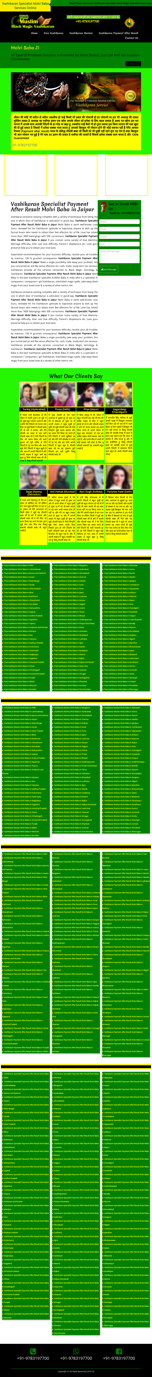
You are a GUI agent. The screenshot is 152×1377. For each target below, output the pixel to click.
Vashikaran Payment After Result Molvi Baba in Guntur (125, 1016)
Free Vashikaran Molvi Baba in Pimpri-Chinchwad (73, 623)
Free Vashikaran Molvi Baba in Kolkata (68, 581)
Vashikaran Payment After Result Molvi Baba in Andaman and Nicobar (22, 956)
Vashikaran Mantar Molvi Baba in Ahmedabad (72, 715)
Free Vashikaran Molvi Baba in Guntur (118, 666)
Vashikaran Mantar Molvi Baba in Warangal (121, 820)
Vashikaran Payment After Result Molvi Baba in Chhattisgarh (22, 1034)
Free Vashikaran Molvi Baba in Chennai (69, 577)
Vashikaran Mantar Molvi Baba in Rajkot (69, 800)
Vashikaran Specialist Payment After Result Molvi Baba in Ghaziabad (75, 1223)
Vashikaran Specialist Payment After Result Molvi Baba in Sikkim (25, 1308)
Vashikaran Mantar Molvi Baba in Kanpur (70, 742)
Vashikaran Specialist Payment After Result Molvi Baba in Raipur (125, 1145)
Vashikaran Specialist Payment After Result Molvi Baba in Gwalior (125, 1099)
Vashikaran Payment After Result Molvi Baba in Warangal (122, 1034)
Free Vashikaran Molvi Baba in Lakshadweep (21, 569)
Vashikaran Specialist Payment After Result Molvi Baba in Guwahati (125, 1168)
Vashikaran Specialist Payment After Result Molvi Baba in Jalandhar (125, 1230)
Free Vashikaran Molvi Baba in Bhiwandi (119, 654)
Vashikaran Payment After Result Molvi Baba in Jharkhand (22, 902)
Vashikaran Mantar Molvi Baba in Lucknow (70, 738)
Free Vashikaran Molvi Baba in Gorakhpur (120, 662)
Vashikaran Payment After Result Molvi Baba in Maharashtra (22, 925)
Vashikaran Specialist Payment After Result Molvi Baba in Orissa (25, 1277)
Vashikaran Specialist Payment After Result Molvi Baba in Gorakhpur (125, 1269)
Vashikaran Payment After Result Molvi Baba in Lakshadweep (22, 860)
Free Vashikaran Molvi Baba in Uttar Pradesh (21, 588)
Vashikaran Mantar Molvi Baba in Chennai (70, 719)
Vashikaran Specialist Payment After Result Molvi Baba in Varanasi (75, 1292)
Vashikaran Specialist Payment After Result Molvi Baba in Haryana (25, 1223)
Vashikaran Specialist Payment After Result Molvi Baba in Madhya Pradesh (25, 1230)
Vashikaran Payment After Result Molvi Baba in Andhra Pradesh (25, 937)
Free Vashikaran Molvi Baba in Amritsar (69, 685)
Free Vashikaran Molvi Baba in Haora (118, 569)
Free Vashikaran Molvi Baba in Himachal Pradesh (23, 662)
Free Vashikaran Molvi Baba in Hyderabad (70, 569)
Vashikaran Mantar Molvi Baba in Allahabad (121, 707)
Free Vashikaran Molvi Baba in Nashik (68, 646)
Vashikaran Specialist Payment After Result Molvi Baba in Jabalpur (125, 1107)
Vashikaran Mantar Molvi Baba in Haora (119, 711)
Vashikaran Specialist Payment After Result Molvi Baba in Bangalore (75, 1083)
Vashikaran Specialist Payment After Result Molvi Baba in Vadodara (75, 1215)
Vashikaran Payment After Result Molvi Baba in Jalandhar (122, 976)
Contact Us (131, 38)
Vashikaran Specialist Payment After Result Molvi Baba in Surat (75, 1122)
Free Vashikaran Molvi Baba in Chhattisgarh (21, 670)
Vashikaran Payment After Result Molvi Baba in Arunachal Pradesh (22, 1042)
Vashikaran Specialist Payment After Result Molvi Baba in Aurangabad (75, 1308)
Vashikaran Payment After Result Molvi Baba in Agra (74, 981)
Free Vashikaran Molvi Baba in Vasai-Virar (70, 666)
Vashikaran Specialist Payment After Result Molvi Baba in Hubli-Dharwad (125, 1184)
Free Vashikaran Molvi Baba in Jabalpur (119, 581)
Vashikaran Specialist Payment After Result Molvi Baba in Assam (25, 1099)
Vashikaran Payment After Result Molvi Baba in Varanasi (72, 1022)
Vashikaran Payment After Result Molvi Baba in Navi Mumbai (124, 856)
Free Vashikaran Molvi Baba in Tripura (18, 623)
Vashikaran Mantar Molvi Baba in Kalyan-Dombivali (74, 804)
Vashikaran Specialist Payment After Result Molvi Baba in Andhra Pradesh (25, 1176)
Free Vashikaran (53, 33)
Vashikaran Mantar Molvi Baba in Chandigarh (121, 750)
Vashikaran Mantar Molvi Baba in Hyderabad (71, 711)
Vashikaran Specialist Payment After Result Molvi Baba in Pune (75, 1130)
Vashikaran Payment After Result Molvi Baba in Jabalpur (126, 881)
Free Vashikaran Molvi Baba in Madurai (119, 596)
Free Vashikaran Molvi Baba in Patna (68, 627)
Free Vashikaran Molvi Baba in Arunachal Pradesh (23, 674)
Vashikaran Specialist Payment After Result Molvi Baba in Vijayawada (125, 1122)
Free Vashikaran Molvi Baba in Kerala (18, 584)
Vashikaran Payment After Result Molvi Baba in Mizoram (72, 856)
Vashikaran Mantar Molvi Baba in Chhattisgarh (22, 816)
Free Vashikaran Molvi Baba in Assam (18, 577)
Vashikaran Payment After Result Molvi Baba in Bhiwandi (122, 995)
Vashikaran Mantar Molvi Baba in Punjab (20, 824)
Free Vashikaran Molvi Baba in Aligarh (118, 639)
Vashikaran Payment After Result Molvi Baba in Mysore (125, 950)
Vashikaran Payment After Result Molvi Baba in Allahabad (122, 863)
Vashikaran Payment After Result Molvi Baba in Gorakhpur (122, 1011)
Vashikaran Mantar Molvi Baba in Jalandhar (121, 785)
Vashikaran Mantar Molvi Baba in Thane (69, 754)
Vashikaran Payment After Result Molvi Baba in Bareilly (125, 947)
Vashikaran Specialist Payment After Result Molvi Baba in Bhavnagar (125, 1323)
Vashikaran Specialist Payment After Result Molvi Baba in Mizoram (25, 1316)
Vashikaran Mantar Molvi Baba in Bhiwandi (120, 796)
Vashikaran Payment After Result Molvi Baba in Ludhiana (72, 976)
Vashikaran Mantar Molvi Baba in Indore (69, 750)
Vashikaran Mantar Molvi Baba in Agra (68, 785)
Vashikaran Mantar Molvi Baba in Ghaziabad (71, 777)
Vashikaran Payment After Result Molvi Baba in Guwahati (122, 929)
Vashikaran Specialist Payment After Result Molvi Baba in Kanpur (75, 1153)
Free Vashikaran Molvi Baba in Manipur (19, 631)
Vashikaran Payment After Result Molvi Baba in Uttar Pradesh (24, 891)
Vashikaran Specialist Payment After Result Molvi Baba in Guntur (125, 1277)
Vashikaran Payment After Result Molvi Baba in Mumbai (72, 863)
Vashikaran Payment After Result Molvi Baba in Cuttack (126, 1040)
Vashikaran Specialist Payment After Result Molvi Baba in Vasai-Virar (75, 1285)
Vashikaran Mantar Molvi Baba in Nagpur (70, 746)
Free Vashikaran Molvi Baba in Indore (68, 608)
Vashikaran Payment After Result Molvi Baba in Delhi (24, 854)
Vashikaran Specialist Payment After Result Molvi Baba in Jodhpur (125, 1130)
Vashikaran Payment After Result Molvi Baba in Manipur (22, 964)
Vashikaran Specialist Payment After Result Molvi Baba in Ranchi (125, 1091)
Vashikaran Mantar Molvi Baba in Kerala (19, 727)
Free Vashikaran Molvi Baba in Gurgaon (119, 635)
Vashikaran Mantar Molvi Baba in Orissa (19, 812)
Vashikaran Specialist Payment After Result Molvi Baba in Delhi (25, 1076)
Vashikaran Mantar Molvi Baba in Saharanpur (121, 800)
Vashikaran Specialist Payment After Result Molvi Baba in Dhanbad (75, 1316)
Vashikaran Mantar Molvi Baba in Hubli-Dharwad (123, 762)
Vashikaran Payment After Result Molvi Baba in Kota (124, 916)
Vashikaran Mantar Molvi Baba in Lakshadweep (22, 711)
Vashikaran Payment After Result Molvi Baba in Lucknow (72, 914)
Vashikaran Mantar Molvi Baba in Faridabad (71, 793)
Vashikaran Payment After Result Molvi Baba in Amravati (122, 1022)
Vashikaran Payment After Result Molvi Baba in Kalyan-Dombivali (75, 1007)
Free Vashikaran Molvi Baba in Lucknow (69, 596)
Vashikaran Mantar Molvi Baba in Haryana (20, 785)
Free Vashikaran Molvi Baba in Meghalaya (20, 654)
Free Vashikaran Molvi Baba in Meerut (68, 654)
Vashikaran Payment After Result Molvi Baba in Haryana (22, 976)
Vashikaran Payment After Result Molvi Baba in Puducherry (22, 991)
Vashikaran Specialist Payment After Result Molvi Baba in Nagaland (25, 1261)
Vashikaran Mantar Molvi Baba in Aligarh (119, 781)
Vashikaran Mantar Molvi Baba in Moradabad (121, 773)
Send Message (108, 269)
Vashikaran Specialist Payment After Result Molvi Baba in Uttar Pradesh (25, 1122)
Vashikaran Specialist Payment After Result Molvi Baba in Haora (125, 1083)
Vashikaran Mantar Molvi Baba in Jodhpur (120, 735)
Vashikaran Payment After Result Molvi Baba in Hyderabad (72, 879)
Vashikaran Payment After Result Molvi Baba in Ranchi (125, 873)
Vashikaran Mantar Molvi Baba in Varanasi (70, 812)
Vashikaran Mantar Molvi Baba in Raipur (119, 742)
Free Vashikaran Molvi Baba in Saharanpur (120, 658)
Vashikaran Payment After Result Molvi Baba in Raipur (125, 912)
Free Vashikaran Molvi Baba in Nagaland (19, 658)
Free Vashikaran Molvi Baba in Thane (68, 612)
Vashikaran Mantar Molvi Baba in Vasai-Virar (71, 808)
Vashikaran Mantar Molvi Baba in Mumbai (20, 835)
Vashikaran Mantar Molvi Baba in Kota (119, 746)
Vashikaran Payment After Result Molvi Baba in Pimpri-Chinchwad (75, 949)
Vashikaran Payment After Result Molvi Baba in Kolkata (75, 896)
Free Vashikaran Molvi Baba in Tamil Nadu (20, 650)
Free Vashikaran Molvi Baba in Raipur (118, 600)
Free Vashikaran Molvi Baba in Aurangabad (70, 677)
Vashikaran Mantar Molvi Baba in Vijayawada (121, 731)
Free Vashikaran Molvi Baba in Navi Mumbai (71, 689)
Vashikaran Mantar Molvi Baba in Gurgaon (120, 777)
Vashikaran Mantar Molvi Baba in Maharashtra (22, 750)
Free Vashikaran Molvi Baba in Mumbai (19, 689)
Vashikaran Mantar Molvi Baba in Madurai (120, 738)
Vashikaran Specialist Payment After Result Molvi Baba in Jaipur (52, 206)
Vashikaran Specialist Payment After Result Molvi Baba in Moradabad (125, 1207)
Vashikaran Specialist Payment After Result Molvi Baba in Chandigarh (125, 1161)
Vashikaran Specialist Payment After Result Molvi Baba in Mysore (125, 1199)
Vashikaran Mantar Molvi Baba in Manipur (20, 777)
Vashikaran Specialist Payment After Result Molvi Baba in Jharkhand (25, 1137)
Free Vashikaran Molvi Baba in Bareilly (118, 623)
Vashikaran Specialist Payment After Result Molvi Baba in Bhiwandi (125, 1254)
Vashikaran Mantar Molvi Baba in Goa (18, 781)
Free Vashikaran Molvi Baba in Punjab (18, 677)
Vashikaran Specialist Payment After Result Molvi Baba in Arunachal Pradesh (25, 1292)
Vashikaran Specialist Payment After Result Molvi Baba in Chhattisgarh (25, 1285)
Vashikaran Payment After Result (118, 33)
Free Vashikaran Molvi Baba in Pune (67, 588)
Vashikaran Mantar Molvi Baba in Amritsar (70, 827)
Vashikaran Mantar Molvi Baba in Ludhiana (70, 781)
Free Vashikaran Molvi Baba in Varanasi (69, 670)
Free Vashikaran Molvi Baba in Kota (117, 604)
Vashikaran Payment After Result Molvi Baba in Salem (125, 989)
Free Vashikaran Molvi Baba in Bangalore (69, 565)
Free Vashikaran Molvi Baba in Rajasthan (19, 619)
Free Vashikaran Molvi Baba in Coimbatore (120, 584)
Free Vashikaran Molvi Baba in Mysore (119, 627)
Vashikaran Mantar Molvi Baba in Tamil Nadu (21, 796)
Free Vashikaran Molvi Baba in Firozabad (119, 685)
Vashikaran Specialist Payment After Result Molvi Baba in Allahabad (125, 1076)
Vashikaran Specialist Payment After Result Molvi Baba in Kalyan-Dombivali (75, 1277)
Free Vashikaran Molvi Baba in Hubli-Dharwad (122, 619)
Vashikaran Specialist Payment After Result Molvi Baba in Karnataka (25, 1153)
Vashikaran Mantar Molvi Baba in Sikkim (19, 827)
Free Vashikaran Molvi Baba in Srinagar (69, 674)
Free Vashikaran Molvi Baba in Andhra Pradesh (22, 615)
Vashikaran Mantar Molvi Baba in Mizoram (20, 831)
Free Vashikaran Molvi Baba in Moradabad (120, 631)
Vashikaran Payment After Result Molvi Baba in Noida (125, 1028)
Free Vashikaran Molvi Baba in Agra (67, 643)
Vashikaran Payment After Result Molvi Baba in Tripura (25, 950)
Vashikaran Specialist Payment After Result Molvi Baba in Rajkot (75, 1269)
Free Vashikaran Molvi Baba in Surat (68, 584)
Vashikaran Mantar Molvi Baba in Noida (119, 816)
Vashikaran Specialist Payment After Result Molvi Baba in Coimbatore (125, 1114)
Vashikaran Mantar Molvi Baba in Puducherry (21, 793)
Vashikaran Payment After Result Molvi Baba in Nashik (75, 985)
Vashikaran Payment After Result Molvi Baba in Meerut (75, 997)
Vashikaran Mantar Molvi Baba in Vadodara (71, 773)
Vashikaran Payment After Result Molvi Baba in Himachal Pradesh (22, 1022)
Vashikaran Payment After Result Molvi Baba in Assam (25, 873)
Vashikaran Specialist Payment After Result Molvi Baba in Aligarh (125, 1223)
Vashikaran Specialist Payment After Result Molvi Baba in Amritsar (75, 1323)
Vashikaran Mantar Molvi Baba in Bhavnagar (121, 831)
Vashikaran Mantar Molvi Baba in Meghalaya (21, 800)
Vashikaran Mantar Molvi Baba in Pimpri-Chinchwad (74, 765)
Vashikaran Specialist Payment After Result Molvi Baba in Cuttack (125, 1308)
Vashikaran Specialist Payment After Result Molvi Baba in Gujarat (25, 1168)
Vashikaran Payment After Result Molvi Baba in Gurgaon (122, 964)
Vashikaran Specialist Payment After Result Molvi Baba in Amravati (125, 1285)
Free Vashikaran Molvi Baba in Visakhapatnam (72, 619)
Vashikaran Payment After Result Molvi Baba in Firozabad (122, 1045)
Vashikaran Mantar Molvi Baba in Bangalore (71, 707)
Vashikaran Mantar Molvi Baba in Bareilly (120, 765)
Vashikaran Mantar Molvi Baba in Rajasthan (21, 762)
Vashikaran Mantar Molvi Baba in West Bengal (22, 723)
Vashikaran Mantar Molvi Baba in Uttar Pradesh (22, 731)
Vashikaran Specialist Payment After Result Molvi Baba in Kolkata (75, 1114)
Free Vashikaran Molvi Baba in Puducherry (20, 646)
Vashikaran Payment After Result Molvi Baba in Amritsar (72, 1049)
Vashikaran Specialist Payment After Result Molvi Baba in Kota (125, 1153)
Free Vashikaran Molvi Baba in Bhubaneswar (121, 646)
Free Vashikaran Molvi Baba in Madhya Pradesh (22, 643)
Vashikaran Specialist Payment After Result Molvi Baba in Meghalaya (25, 1254)
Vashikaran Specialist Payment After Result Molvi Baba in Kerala (25, 1114)
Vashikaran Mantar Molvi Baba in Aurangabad (72, 820)
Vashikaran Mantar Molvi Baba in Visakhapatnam (73, 762)
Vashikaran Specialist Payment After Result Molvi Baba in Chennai (75, 1107)
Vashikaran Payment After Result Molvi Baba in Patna (75, 954)
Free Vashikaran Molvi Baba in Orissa (18, 666)
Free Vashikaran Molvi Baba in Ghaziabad (70, 635)
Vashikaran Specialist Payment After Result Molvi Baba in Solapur (125, 1176)
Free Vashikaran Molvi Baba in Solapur (119, 615)
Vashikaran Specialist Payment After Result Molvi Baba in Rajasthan (25, 1184)
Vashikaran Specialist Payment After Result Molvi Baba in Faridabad (75, 1254)
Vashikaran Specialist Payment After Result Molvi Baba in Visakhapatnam (75, 1192)
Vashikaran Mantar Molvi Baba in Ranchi (119, 715)
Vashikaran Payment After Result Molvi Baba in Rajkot (75, 1001)
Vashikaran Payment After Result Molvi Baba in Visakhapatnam (72, 941)
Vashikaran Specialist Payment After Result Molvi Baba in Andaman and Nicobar (25, 1199)
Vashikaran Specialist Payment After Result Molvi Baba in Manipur (25, 1207)
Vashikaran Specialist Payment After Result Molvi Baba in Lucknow (75, 1145)
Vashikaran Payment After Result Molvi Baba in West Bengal (24, 879)
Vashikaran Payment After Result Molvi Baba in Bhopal (75, 935)
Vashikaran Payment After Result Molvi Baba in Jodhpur (126, 900)
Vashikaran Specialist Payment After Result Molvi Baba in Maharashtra (25, 1161)
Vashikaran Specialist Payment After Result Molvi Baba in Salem (125, 1246)
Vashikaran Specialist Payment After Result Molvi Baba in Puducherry (25, 1238)
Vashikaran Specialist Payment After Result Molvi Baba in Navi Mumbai (75, 1331)
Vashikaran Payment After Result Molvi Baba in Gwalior (125, 877)
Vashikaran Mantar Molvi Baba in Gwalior (120, 719)
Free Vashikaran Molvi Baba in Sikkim (18, 681)
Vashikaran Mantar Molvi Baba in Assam (19, 719)
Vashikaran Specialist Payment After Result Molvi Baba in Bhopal (75, 1184)
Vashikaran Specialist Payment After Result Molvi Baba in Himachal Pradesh (25, 1269)
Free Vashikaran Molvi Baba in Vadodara (69, 631)
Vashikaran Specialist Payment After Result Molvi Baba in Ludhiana (75, 1230)
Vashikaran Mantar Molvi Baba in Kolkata (70, 723)
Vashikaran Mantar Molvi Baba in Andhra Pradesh (23, 758)
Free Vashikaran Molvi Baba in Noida (118, 674)
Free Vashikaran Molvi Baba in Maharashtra (21, 608)
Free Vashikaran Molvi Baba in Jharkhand (20, 596)
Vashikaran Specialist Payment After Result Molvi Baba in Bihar (25, 1130)
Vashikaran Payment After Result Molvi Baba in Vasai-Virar (75, 1014)
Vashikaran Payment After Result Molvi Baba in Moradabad (122, 956)
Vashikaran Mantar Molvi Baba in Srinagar (70, 816)
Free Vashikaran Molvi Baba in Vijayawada (120, 588)
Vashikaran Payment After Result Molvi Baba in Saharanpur (122, 1003)
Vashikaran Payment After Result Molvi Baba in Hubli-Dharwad (125, 941)
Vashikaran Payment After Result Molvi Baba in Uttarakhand (22, 910)
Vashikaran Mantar (81, 33)
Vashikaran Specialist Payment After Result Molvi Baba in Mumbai (75, 1076)
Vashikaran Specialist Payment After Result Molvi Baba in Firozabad (125, 1316)
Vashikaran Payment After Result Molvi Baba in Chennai (76, 892)
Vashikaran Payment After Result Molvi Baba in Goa (24, 970)
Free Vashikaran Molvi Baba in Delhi (17, 565)
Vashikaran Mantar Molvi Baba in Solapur (120, 758)
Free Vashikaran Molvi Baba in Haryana (19, 639)
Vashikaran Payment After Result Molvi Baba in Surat (74, 900)
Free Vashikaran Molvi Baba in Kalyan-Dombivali (73, 662)
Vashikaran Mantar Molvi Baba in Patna (69, 769)
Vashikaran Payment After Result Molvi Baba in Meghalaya (22, 1007)
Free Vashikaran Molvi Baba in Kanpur (68, 600)
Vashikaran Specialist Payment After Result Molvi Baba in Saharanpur (125, 1261)
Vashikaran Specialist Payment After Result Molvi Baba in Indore (75, 1168)
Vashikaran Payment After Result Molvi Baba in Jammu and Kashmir (25, 867)
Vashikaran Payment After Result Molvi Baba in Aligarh (125, 970)
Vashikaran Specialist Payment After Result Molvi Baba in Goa (25, 1215)
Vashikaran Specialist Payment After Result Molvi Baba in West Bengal (25, 1107)
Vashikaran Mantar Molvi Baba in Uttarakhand (22, 742)
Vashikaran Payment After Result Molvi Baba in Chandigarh (122, 922)
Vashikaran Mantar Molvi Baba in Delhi (19, 707)
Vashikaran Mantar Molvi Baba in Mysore (120, 769)
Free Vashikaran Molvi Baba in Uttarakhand (21, 600)
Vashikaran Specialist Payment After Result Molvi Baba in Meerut (75, 1261)
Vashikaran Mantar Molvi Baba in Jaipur (69, 735)
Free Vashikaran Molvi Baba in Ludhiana (69, 639)
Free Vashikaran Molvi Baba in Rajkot (68, 658)
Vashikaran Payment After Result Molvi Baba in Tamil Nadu (24, 999)
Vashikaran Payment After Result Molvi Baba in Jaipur (75, 908)
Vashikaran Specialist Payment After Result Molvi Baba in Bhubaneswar (125, 1238)
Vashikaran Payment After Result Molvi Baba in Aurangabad (72, 1034)
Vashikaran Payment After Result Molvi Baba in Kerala (25, 885)
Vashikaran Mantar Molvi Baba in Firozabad (121, 827)
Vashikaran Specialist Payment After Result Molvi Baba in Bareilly (125, 1192)
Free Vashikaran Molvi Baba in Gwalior (119, 577)
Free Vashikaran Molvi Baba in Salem (118, 650)
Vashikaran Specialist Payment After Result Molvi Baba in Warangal (125, 1300)
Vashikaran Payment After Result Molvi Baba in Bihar (24, 896)
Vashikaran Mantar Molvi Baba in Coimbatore (122, 727)
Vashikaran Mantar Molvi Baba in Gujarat (20, 754)
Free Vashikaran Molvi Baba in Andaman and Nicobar (25, 627)
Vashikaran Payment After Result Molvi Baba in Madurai (122, 906)
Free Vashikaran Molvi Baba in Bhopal (68, 615)
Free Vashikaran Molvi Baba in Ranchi (118, 573)
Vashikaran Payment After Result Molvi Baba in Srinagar (76, 1028)
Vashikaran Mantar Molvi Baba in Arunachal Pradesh (24, 820)
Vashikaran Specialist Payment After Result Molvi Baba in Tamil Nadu (25, 1246)
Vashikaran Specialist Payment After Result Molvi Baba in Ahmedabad (75, 1099)
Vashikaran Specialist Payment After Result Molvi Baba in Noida (125, 1292)
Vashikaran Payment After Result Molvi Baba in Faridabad (72, 991)
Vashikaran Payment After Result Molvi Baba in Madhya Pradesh (26, 983)
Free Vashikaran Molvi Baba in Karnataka (20, 604)
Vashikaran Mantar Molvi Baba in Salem (119, 793)
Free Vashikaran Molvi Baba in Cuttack (119, 681)
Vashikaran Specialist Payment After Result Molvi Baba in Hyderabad (75, 1091)
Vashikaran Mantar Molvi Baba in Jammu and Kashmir (25, 715)
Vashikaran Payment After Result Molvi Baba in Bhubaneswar (122, 983)
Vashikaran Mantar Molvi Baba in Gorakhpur (121, 804)
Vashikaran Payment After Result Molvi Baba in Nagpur (75, 923)
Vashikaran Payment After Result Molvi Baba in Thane (75, 931)
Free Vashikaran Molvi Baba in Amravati (119, 670)
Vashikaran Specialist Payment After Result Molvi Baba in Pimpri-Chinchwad (75, 1199)
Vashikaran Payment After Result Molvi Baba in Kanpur (75, 920)
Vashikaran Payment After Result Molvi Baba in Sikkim (25, 1051)
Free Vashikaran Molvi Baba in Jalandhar (119, 643)
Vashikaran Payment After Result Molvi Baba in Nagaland (22, 1014)
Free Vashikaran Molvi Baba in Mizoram (19, 685)
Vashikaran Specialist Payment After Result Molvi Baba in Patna (75, 1207)
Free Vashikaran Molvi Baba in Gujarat (18, 612)
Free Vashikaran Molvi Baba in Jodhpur (119, 592)
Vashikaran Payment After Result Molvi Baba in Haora (125, 869)
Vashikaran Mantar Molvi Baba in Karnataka (21, 746)
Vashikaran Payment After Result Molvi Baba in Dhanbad (72, 1042)
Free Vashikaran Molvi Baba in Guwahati (119, 612)
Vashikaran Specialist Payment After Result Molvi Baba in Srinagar (75, 1300)
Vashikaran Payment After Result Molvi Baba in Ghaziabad (72, 968)
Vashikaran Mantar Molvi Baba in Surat (69, 727)
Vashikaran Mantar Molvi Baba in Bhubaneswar (122, 789)
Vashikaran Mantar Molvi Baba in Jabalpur (120, 723)
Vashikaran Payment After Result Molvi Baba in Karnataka (22, 918)
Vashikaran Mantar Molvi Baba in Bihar (19, 735)
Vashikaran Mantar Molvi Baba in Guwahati (121, 754)
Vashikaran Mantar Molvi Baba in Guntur (120, 808)
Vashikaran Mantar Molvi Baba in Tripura (20, 765)
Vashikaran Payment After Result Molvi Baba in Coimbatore (122, 887)
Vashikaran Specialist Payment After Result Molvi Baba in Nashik (75, 1246)
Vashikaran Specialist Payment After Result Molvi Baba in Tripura (25, 1192)
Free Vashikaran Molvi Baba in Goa (17, 635)
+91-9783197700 (24, 145)
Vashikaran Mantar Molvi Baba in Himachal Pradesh (24, 808)
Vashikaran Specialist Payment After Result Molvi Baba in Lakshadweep (25, 1083)
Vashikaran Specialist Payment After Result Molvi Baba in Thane (75, 1176)
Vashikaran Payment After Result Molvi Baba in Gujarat (25, 931)
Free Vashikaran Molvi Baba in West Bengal (20, 581)
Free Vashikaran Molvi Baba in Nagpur (68, 604)
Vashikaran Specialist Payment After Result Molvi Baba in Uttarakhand (25, 1145)
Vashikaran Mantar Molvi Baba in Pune (69, 731)
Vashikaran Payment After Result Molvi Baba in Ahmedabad (72, 887)
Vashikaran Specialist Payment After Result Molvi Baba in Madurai (125, 1137)
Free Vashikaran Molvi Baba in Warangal (119, 677)
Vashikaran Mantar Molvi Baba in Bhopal (69, 758)
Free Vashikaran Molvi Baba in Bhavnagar (120, 689)
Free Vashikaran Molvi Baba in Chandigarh (120, 608)
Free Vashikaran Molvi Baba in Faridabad (69, 650)
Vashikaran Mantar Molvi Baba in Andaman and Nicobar (22, 771)
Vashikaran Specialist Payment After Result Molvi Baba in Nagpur (75, 1161)
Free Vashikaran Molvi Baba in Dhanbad (69, 681)
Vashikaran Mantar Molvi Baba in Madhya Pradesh (24, 789)
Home (34, 33)
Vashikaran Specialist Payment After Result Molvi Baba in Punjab (25, 1300)
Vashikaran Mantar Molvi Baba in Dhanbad (70, 824)
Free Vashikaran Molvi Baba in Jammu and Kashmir (24, 573)
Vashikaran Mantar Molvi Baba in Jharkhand (21, 738)
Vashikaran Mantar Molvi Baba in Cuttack (120, 824)
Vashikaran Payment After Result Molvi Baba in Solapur (126, 935)
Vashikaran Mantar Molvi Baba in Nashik (69, 789)
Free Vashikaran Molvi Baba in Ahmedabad (70, 573)
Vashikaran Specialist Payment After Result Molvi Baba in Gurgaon (125, 1215)
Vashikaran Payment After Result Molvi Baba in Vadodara (72, 960)
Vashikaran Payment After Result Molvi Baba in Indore (75, 927)
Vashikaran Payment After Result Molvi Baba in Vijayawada (122, 894)
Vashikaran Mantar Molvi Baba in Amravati (120, 812)
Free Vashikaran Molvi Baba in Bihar (18, 592)
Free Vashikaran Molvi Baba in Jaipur (68, 592)
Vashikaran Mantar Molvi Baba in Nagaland (21, 804)
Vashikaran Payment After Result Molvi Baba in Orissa (25, 1028)
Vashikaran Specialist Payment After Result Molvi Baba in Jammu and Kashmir (25, 1091)
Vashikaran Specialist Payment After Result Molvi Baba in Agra (75, 1238)
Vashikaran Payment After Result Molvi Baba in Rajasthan (22, 945)
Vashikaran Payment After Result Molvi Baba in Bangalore (72, 871)
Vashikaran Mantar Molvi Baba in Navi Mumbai (72, 831)
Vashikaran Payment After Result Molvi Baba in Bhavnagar (122, 1053)
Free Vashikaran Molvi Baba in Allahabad (119, 565)
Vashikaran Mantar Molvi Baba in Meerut (70, 796)
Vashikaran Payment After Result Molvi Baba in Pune (74, 904)
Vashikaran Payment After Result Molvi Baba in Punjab (25, 1047)
